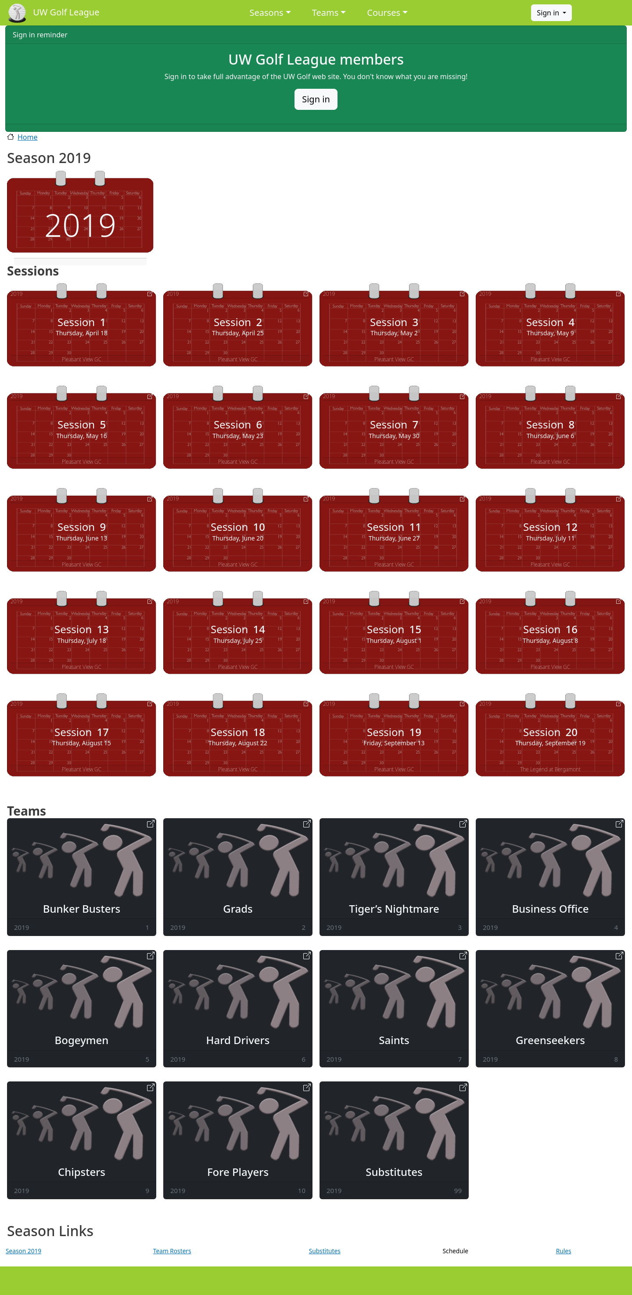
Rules (563, 1251)
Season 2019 (23, 1251)
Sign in (549, 13)
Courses (383, 12)
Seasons (267, 12)
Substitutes (325, 1251)
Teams (325, 12)
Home (28, 137)
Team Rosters (172, 1251)
